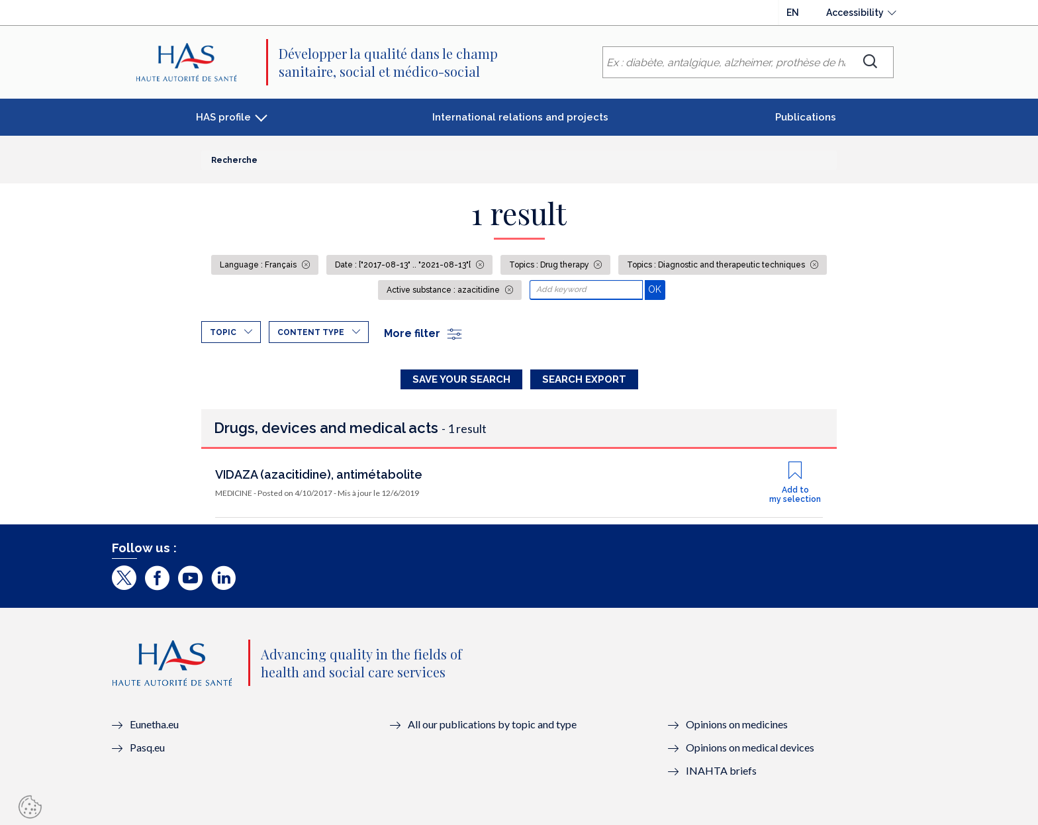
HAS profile (223, 117)
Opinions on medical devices (750, 747)
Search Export (584, 379)
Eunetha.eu (154, 724)
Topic (223, 332)
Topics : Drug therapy (550, 264)
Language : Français (259, 264)
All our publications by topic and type (492, 724)
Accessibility (855, 12)
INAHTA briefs (721, 770)
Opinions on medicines (737, 724)
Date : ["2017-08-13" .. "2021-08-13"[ (404, 264)
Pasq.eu (147, 747)
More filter (423, 333)
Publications (805, 117)
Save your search (461, 379)
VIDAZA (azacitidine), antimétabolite (318, 474)
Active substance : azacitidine (444, 290)
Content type (310, 332)
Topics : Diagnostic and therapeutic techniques (717, 264)
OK (656, 289)
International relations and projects (520, 117)
